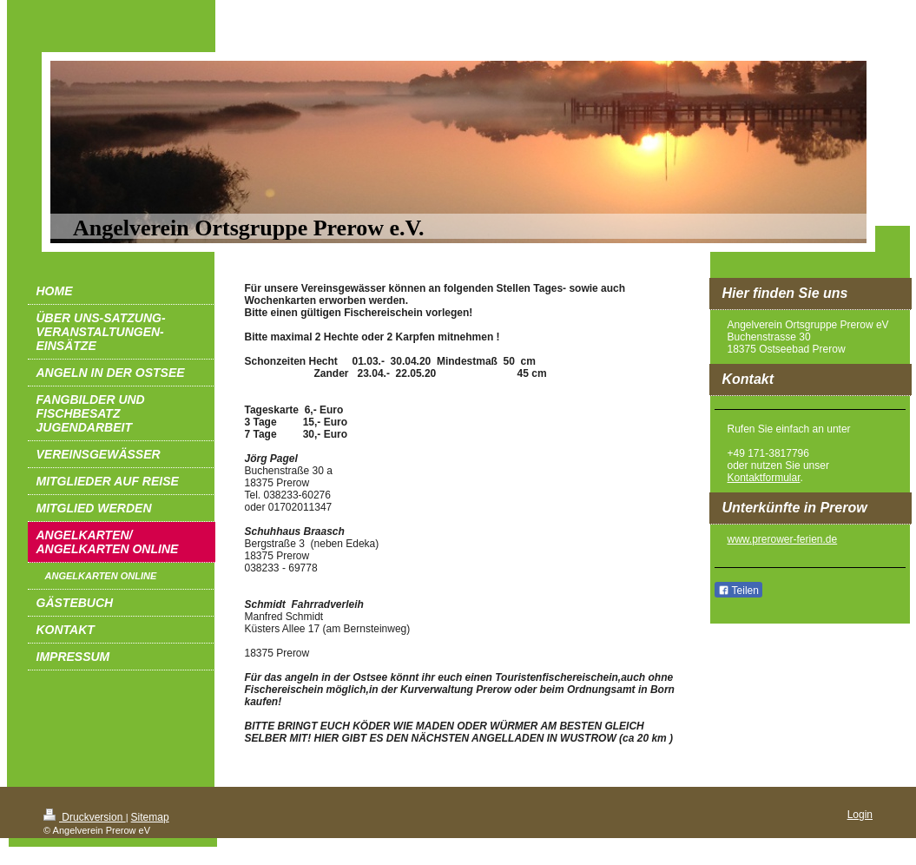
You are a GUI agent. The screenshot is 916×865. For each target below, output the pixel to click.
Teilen (738, 590)
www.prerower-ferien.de (783, 539)
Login (860, 815)
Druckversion (84, 817)
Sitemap (150, 817)
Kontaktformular (764, 478)
